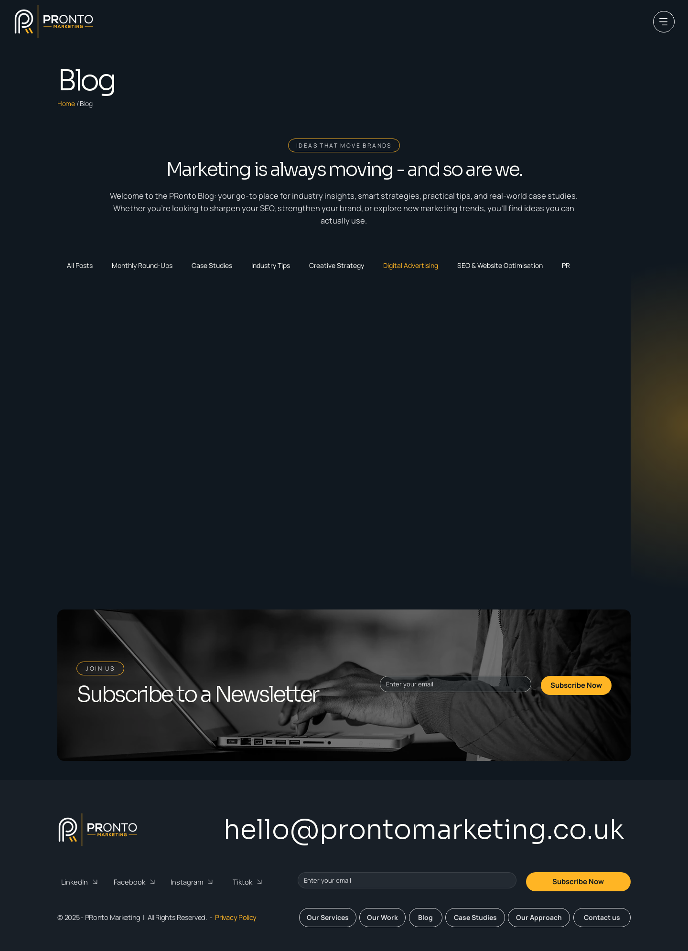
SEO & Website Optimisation (500, 265)
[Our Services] (327, 917)
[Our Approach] (539, 917)
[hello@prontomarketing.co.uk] (421, 830)
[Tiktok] (250, 881)
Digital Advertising (410, 265)
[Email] (452, 684)
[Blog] (425, 917)
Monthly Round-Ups (142, 265)
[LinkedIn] (81, 881)
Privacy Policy (235, 917)
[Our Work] (382, 917)
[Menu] (664, 21)
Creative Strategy (336, 265)
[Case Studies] (475, 917)
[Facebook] (136, 881)
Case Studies (212, 265)
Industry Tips (270, 265)
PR (566, 265)
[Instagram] (193, 881)
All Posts (80, 265)
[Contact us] (602, 917)
